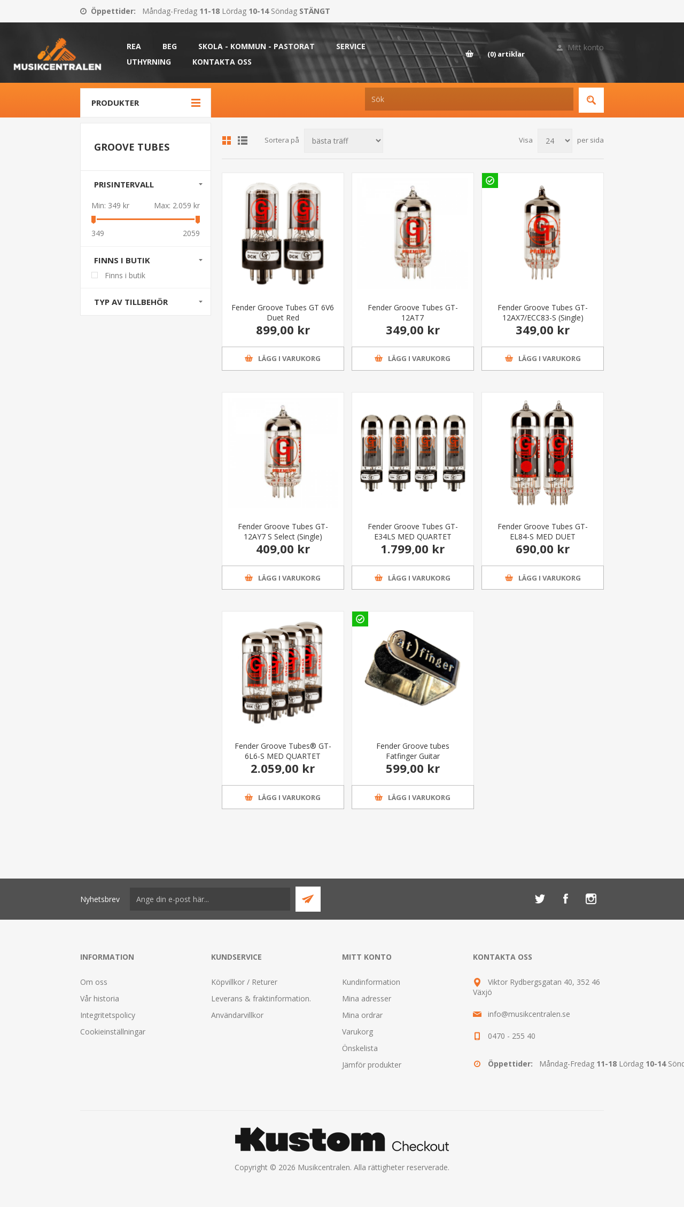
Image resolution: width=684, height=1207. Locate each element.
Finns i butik (122, 260)
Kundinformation (371, 982)
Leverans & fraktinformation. (261, 998)
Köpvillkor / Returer (244, 982)
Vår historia (99, 998)
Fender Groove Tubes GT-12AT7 (413, 312)
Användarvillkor (237, 1015)
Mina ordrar (362, 1015)
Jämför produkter (371, 1065)
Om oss (93, 982)
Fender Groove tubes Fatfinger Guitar (412, 751)
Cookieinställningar (112, 1031)
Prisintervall (124, 184)
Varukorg (357, 1031)
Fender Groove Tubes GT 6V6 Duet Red (282, 312)
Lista (242, 140)
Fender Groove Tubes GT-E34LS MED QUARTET (413, 531)
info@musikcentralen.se (529, 1014)
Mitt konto (586, 47)
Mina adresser (366, 998)
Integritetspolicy (107, 1015)
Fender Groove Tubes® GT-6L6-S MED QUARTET (283, 751)
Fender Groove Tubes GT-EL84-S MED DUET (543, 531)
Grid (226, 140)
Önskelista (360, 1048)
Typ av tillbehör (131, 301)
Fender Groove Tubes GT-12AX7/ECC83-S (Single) (543, 312)
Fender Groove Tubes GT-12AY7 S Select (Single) (283, 531)
